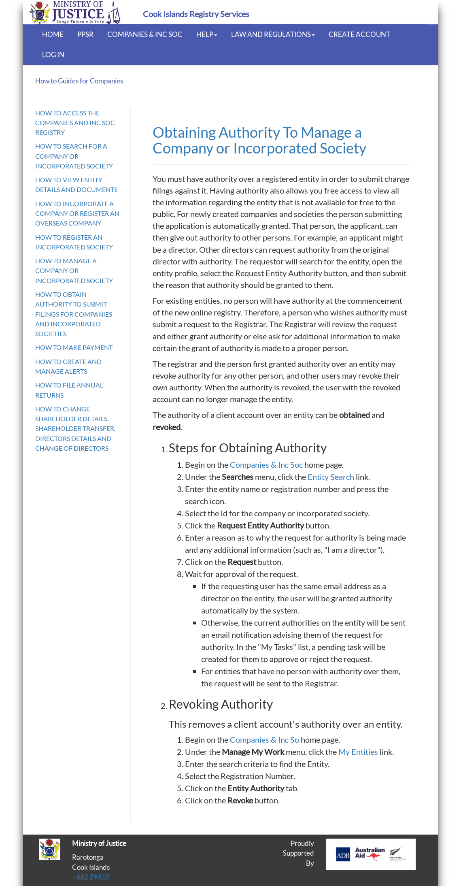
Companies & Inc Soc (145, 34)
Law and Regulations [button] (273, 34)
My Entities (358, 751)
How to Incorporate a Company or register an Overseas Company (77, 213)
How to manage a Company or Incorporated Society (74, 270)
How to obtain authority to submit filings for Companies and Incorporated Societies (73, 313)
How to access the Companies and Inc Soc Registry (75, 122)
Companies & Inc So (264, 739)
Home (53, 34)
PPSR (85, 34)
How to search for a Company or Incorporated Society (74, 156)
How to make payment (74, 347)
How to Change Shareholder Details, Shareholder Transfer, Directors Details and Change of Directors (75, 428)
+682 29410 (91, 877)
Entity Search (331, 476)
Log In (53, 54)
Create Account (359, 34)
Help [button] (206, 34)
